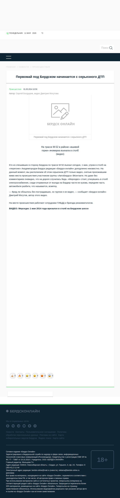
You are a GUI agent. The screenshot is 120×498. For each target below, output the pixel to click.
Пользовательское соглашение (41, 432)
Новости (10, 432)
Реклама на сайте (48, 435)
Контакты (20, 432)
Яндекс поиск (44, 438)
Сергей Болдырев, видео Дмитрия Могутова (37, 93)
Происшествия (15, 89)
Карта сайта (58, 438)
